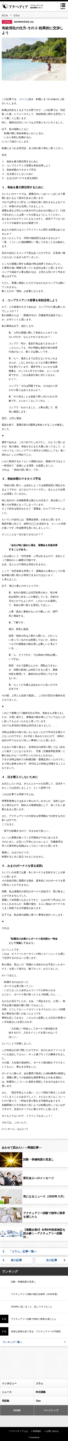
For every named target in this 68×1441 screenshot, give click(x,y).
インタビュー (16, 1383)
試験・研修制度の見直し (38, 1159)
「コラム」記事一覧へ (24, 1251)
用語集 (16, 1400)
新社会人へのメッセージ (38, 1178)
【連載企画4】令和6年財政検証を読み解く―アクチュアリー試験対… (44, 1233)
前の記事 (16, 1260)
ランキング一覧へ (34, 1342)
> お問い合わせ (51, 1431)
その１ (22, 99)
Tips (50, 1400)
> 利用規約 (36, 1431)
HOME (12, 1410)
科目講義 (50, 1392)
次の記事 (51, 1260)
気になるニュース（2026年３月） (44, 1196)
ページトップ (47, 1410)
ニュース (16, 1392)
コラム (7, 22)
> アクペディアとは (18, 1431)
